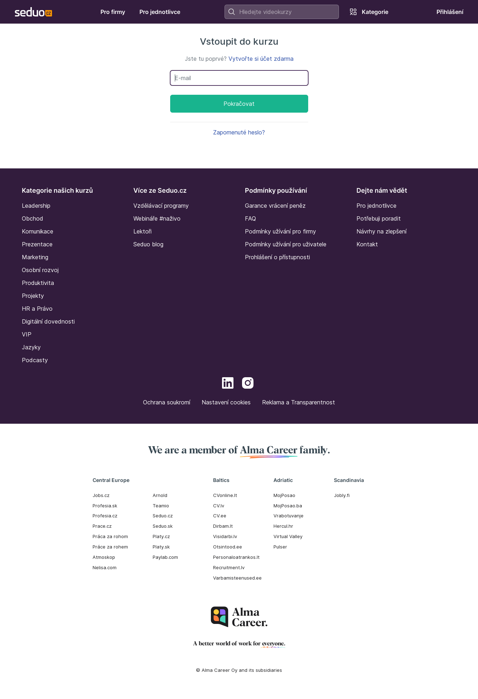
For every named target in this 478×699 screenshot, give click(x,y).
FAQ (250, 218)
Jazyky (31, 347)
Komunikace (37, 231)
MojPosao (284, 495)
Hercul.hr (283, 526)
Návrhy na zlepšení (381, 231)
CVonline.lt (225, 495)
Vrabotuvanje (289, 515)
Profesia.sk (105, 505)
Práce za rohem (110, 547)
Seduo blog (148, 244)
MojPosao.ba (288, 505)
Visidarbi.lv (225, 536)
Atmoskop (104, 557)
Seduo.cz (163, 515)
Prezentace (37, 244)
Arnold (160, 495)
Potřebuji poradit (378, 218)
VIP (26, 334)
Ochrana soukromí (166, 402)
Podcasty (35, 360)
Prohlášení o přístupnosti (277, 257)
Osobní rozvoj (40, 270)
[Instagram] (247, 384)
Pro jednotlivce (376, 205)
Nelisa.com (105, 567)
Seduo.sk (163, 526)
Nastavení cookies (226, 402)
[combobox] (282, 12)
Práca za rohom (110, 536)
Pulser (280, 547)
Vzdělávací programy (161, 205)
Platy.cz (161, 536)
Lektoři (142, 231)
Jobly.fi (342, 495)
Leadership (36, 205)
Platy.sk (161, 547)
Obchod (32, 218)
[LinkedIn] (227, 384)
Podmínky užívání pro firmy (280, 231)
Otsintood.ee (227, 547)
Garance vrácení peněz (275, 205)
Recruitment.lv (229, 567)
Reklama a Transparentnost (298, 402)
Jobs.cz (101, 495)
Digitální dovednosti (48, 321)
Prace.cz (102, 526)
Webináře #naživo (157, 218)
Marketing (35, 257)
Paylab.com (165, 557)
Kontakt (367, 244)
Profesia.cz (105, 515)
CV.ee (219, 515)
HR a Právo (37, 308)
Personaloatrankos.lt (236, 557)
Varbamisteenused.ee (237, 578)
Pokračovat (239, 103)
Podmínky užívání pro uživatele (285, 244)
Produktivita (38, 282)
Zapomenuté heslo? (239, 132)
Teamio (161, 505)
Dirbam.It (223, 526)
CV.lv (218, 505)
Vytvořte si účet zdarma (261, 58)
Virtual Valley (288, 536)
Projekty (33, 295)
